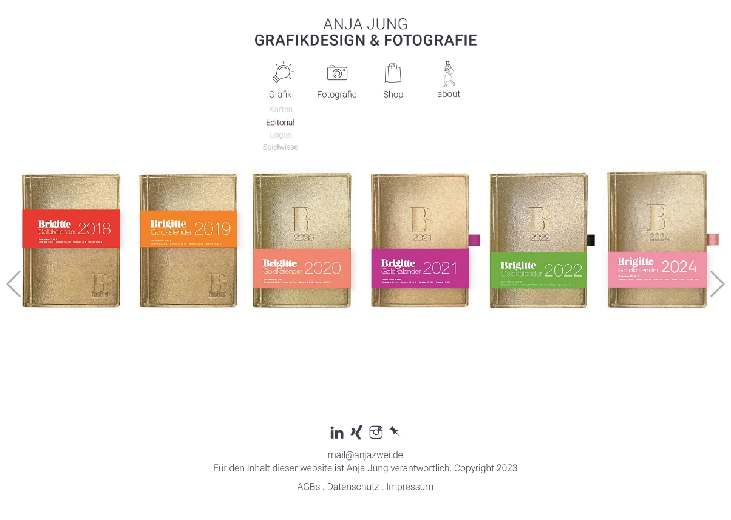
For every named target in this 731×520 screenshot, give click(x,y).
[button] (717, 284)
